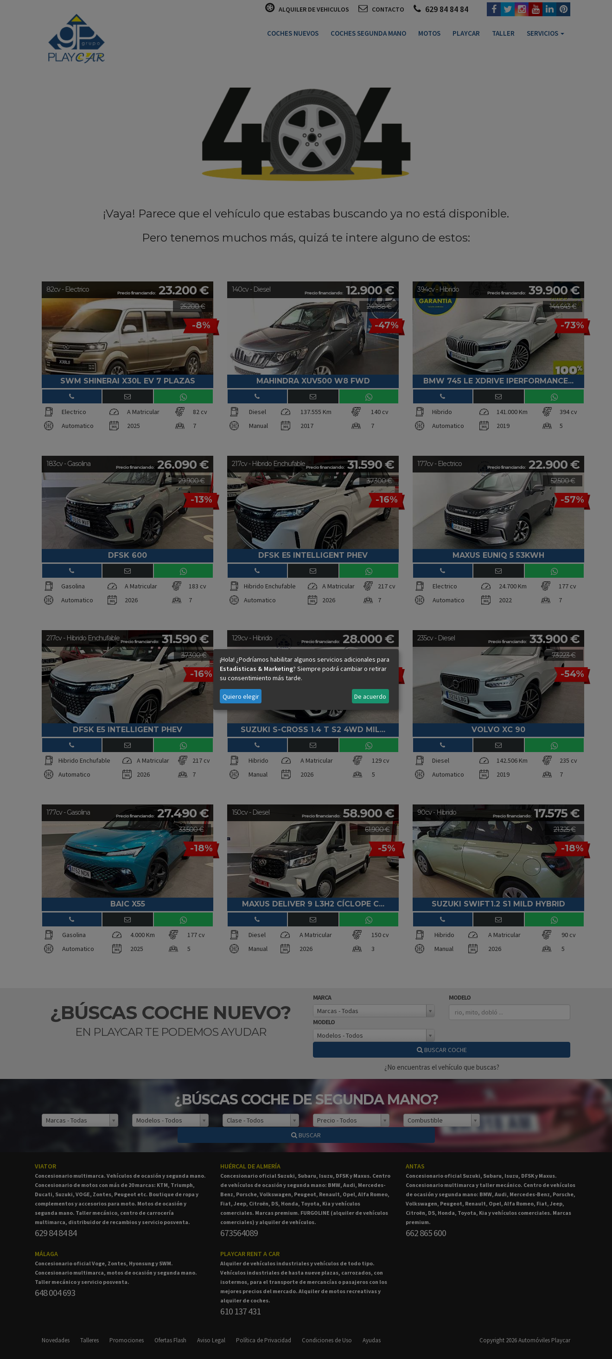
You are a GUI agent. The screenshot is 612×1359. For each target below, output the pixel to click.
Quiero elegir (241, 696)
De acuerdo (370, 696)
